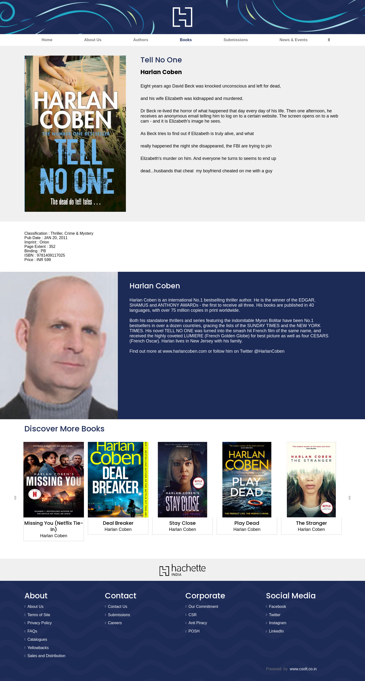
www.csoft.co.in (303, 669)
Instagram (277, 623)
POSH (193, 631)
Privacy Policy (39, 623)
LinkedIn (276, 631)
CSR (192, 615)
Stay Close (182, 523)
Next (349, 498)
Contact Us (117, 606)
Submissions (235, 40)
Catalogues (37, 639)
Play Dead (246, 523)
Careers (115, 623)
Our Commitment (203, 606)
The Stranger (311, 523)
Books (186, 40)
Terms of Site (38, 615)
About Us (92, 40)
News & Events (294, 40)
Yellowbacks (38, 648)
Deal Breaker (118, 523)
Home (46, 40)
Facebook (277, 606)
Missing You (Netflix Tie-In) (53, 526)
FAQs (32, 631)
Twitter (274, 615)
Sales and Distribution (46, 656)
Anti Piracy (197, 623)
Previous (15, 498)
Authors (140, 40)
